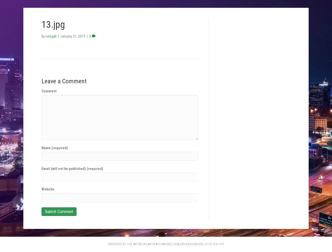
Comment (49, 91)
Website (48, 189)
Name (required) (55, 148)
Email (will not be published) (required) (72, 169)
